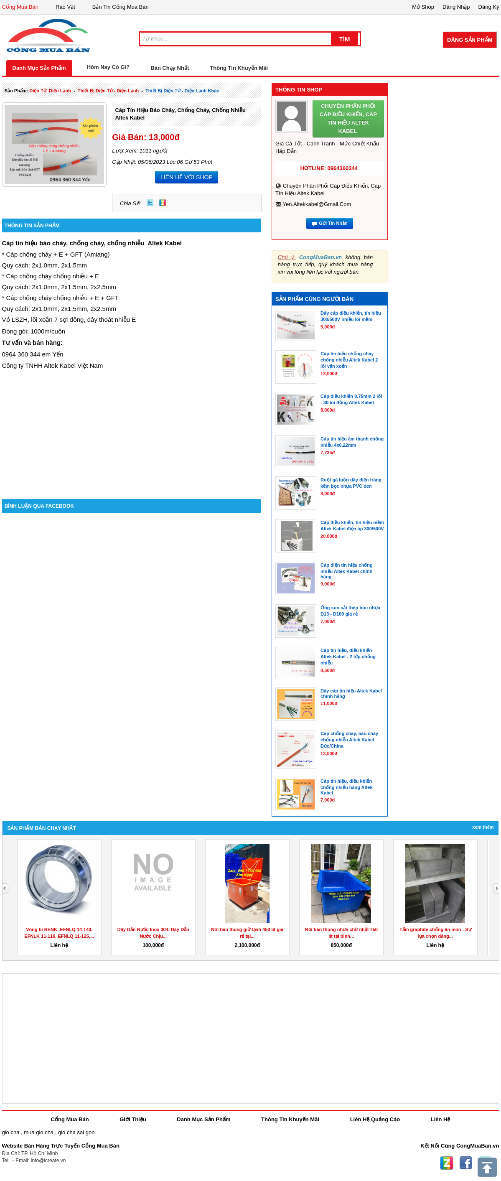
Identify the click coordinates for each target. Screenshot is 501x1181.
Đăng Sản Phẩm (469, 40)
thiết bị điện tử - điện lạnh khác (182, 90)
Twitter (150, 202)
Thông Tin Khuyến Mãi (239, 68)
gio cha (11, 1132)
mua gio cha (38, 1132)
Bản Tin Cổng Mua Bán (120, 7)
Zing (162, 202)
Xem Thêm (482, 827)
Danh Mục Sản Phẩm (39, 68)
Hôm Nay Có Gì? (108, 67)
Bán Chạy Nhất (169, 68)
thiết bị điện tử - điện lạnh (108, 90)
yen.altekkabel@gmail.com (316, 204)
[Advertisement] (131, 427)
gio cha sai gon (76, 1132)
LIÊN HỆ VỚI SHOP (186, 177)
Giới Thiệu (133, 1119)
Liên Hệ (440, 1119)
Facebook (466, 1163)
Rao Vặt (65, 7)
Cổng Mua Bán (20, 7)
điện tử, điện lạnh (50, 90)
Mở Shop (423, 7)
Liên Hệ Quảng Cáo (375, 1119)
